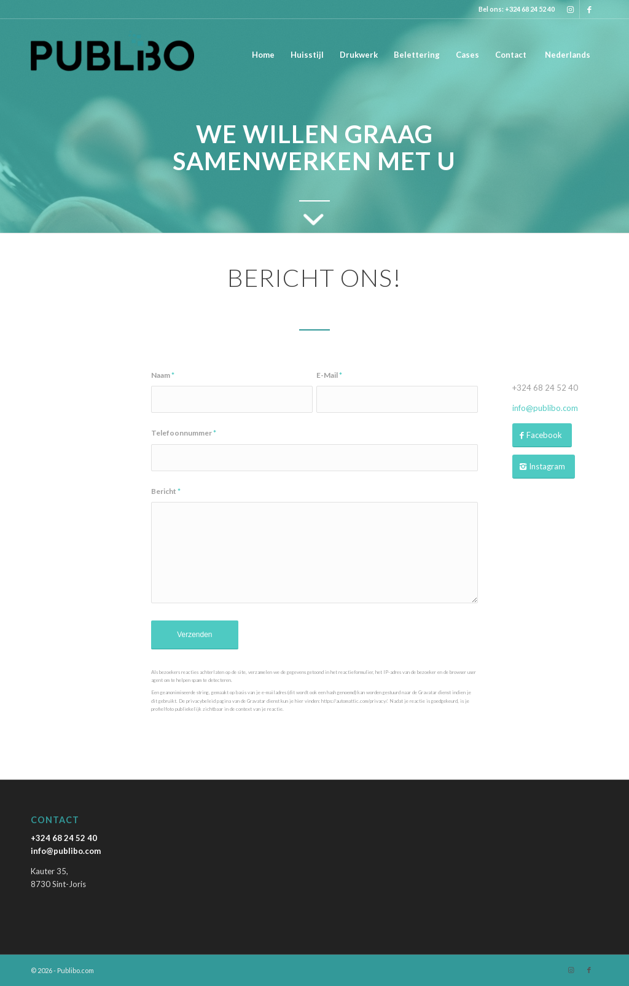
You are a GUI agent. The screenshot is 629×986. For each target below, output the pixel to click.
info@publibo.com (545, 408)
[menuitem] (263, 54)
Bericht (166, 491)
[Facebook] (542, 435)
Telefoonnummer (183, 432)
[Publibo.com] (112, 54)
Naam (162, 375)
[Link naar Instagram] (570, 9)
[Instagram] (543, 467)
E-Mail (329, 375)
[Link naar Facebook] (589, 9)
